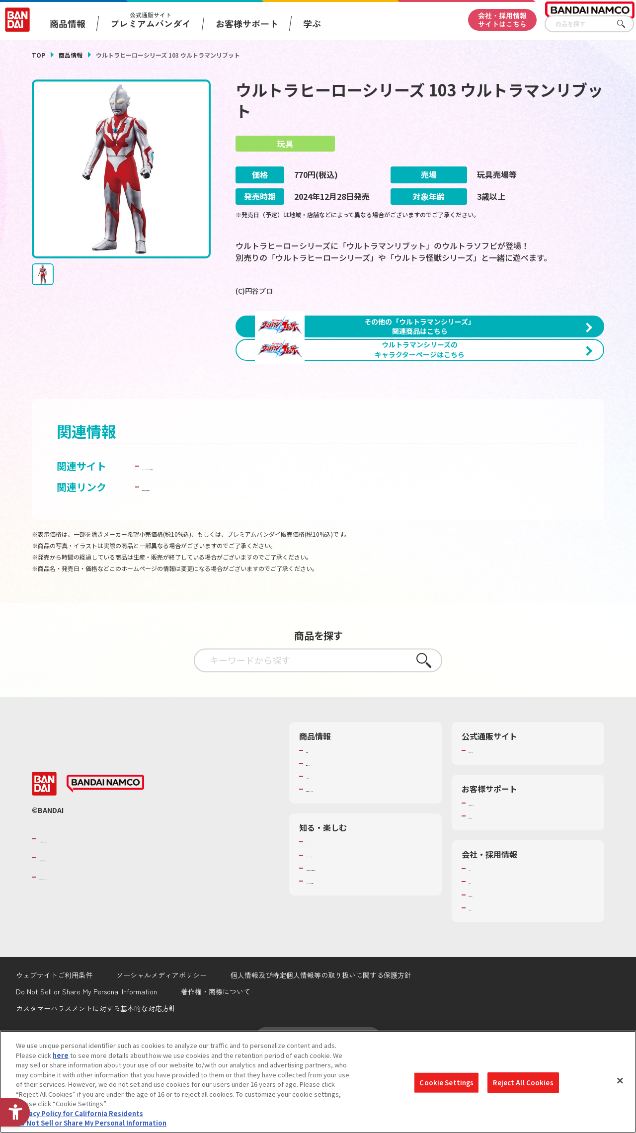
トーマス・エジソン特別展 (345, 932)
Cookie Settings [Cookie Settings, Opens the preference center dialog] (446, 1082)
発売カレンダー (328, 840)
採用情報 (481, 959)
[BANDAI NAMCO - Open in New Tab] (105, 861)
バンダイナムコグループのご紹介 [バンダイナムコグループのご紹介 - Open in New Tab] (98, 915)
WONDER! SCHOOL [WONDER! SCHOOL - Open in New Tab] (334, 919)
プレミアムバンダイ (498, 827)
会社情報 (481, 945)
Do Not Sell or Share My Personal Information (91, 1123)
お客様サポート (247, 23)
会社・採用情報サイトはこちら (502, 19)
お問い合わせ (488, 984)
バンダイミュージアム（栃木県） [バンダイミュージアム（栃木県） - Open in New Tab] (354, 967)
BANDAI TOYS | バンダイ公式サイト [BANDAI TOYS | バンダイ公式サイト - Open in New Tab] (223, 543)
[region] (318, 1082)
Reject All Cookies (523, 1082)
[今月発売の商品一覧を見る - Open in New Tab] (515, 430)
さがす (626, 24)
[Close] (620, 1081)
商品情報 (70, 55)
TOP (38, 55)
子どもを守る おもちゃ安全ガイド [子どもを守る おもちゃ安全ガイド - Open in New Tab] (218, 564)
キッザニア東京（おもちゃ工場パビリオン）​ (364, 950)
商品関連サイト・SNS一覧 (344, 866)
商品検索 (319, 827)
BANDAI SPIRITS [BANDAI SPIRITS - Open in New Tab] (69, 954)
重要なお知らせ (491, 893)
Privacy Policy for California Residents (79, 1113)
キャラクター (325, 853)
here (61, 1055)
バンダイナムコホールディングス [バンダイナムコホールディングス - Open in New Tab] (98, 934)
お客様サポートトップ (501, 880)
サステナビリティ (494, 972)
